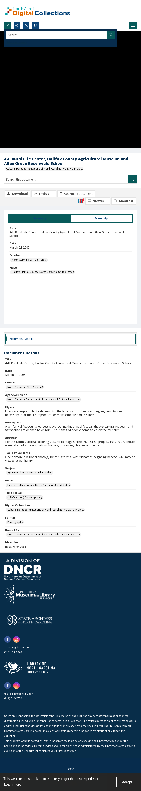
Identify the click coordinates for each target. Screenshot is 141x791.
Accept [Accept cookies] (127, 782)
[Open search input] (7, 25)
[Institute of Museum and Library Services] (29, 594)
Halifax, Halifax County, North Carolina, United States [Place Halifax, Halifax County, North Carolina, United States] (43, 272)
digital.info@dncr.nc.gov (18, 694)
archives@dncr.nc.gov (17, 647)
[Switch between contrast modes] (35, 25)
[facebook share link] (7, 639)
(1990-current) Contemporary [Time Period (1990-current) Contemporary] (24, 497)
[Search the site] (57, 35)
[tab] (39, 218)
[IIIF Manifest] (123, 201)
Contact (70, 768)
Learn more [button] (12, 784)
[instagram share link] (16, 639)
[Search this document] (66, 179)
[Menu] (133, 25)
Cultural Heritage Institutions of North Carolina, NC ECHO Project (44, 168)
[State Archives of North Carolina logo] (29, 620)
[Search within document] (132, 179)
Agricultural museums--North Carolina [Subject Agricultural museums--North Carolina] (29, 472)
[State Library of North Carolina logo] (29, 668)
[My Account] (26, 25)
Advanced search (16, 42)
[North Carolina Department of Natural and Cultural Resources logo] (22, 569)
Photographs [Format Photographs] (15, 522)
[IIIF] (81, 200)
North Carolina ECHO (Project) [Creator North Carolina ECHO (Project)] (29, 259)
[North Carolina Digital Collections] (37, 11)
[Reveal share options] (17, 25)
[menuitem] (70, 768)
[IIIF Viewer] (97, 201)
